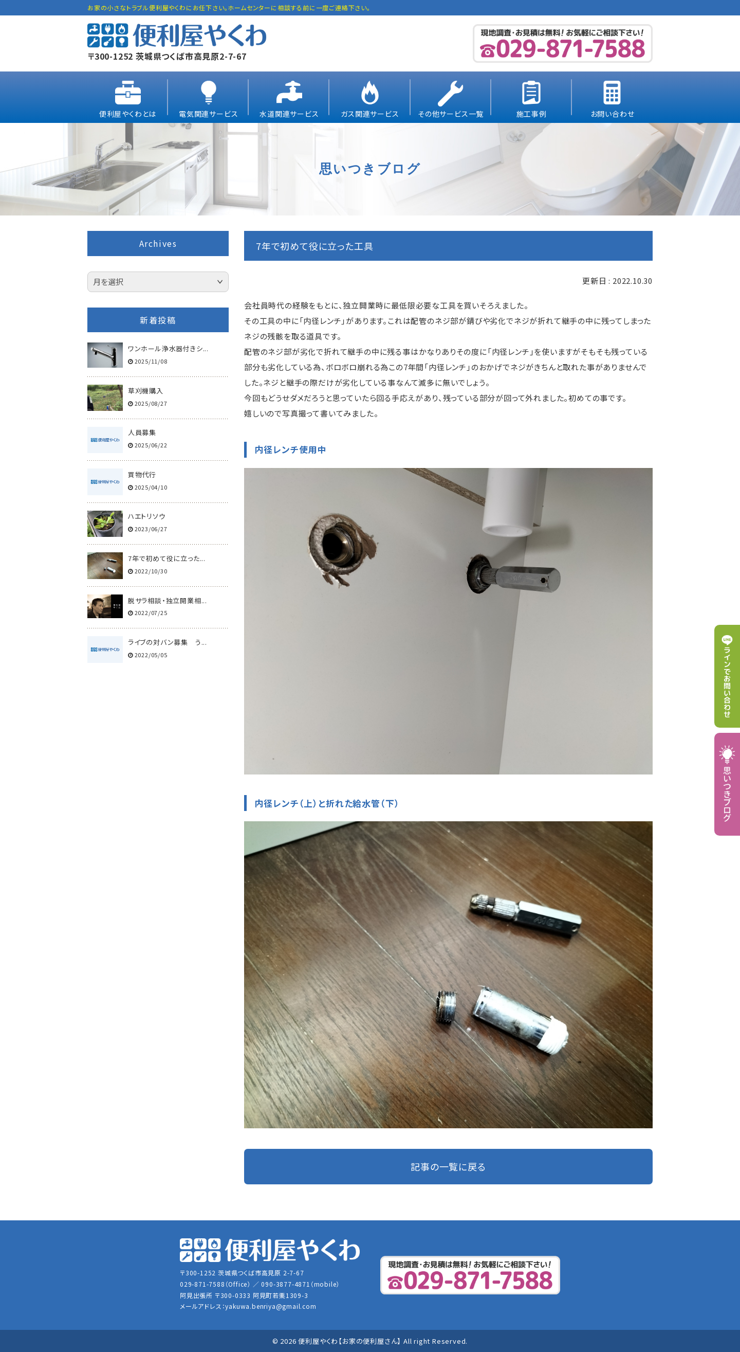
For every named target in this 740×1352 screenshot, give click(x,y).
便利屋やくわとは (127, 114)
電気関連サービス (208, 114)
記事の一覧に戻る (448, 1166)
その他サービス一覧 (451, 114)
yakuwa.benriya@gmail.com (270, 1306)
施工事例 (531, 114)
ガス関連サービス (370, 114)
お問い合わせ (612, 114)
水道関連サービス (289, 114)
